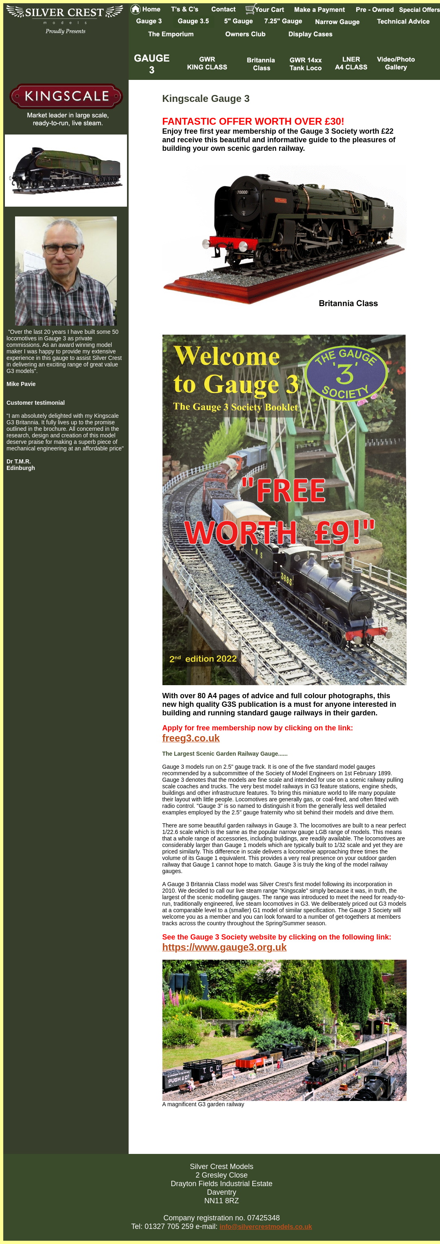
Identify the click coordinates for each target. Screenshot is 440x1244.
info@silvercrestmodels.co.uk (265, 1226)
